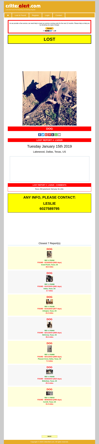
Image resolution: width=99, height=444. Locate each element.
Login (47, 15)
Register (35, 15)
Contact (59, 15)
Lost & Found (20, 15)
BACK (49, 436)
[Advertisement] (72, 6)
